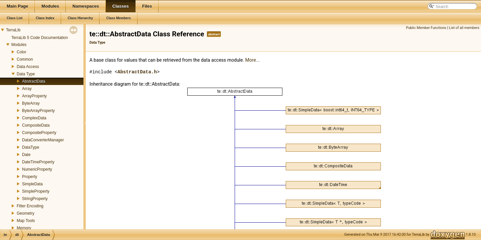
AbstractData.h (137, 72)
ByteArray (31, 103)
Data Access (28, 66)
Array (27, 88)
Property (29, 176)
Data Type (26, 74)
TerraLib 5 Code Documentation (39, 37)
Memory (24, 228)
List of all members (464, 28)
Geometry (25, 213)
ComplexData (34, 118)
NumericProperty (37, 169)
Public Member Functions (426, 28)
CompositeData (36, 125)
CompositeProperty (39, 132)
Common (25, 59)
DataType (30, 147)
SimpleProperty (35, 191)
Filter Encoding (30, 206)
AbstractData (33, 81)
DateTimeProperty (38, 162)
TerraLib (13, 30)
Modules (18, 44)
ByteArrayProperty (38, 110)
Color (21, 52)
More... (252, 60)
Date (26, 154)
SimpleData (32, 184)
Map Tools (26, 220)
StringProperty (35, 198)
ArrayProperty (34, 96)
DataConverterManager (43, 140)
